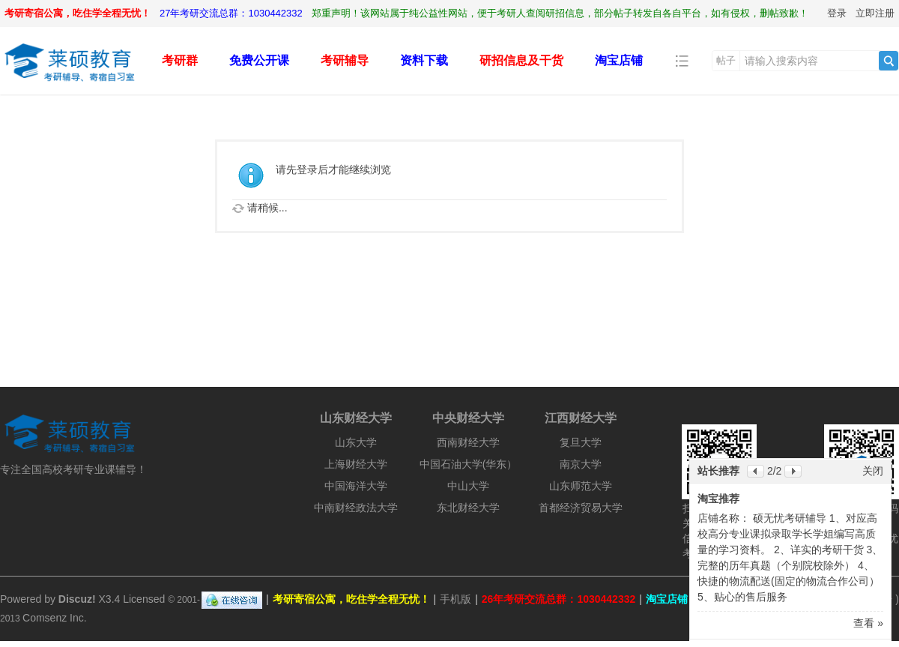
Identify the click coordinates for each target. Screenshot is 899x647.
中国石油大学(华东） (469, 464)
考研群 (180, 60)
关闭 (872, 471)
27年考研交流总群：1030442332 (231, 13)
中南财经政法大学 (356, 508)
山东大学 (356, 442)
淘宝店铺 (619, 60)
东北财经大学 (468, 508)
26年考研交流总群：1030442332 (558, 599)
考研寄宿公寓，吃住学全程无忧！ (77, 13)
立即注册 (875, 13)
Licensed (144, 599)
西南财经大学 (468, 442)
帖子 (726, 60)
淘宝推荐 (718, 499)
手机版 (455, 599)
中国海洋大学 (355, 486)
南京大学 (581, 464)
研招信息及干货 (521, 60)
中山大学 (468, 486)
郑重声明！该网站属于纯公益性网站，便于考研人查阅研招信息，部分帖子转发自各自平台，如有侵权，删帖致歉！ (560, 13)
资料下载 (424, 60)
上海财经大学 (355, 464)
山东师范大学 (580, 486)
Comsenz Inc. (54, 618)
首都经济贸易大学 (581, 508)
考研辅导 (345, 60)
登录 (837, 13)
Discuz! (77, 599)
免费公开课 (259, 60)
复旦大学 (581, 442)
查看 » (868, 623)
